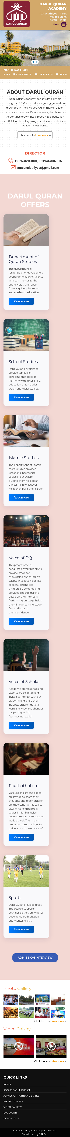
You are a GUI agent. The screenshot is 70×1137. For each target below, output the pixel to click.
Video (17, 1028)
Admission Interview (35, 957)
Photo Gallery (13, 1101)
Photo (17, 988)
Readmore (21, 301)
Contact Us (11, 1118)
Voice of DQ (20, 558)
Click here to (35, 135)
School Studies (23, 361)
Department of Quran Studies (24, 259)
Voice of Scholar (24, 681)
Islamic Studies (24, 457)
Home (7, 1084)
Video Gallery (13, 1107)
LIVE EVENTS (25, 74)
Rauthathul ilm (24, 785)
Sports (15, 897)
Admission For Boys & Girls (22, 1095)
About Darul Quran (17, 1090)
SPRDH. (43, 1134)
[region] (35, 48)
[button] (33, 62)
